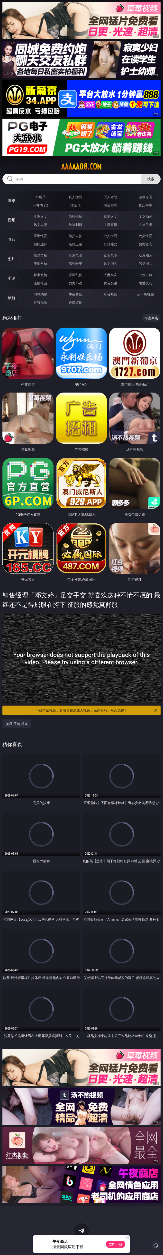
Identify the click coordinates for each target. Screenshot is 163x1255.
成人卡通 (110, 235)
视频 (11, 220)
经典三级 (75, 244)
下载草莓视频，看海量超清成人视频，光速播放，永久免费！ (97, 710)
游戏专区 (145, 197)
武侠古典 (145, 274)
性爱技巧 (145, 283)
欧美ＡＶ (110, 216)
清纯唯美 (75, 263)
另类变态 (145, 244)
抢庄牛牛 (145, 205)
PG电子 (40, 197)
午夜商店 (75, 294)
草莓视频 (110, 294)
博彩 (11, 200)
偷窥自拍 (40, 255)
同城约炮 (40, 294)
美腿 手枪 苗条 (17, 723)
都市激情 (40, 274)
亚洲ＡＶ (40, 216)
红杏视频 (40, 302)
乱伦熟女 (110, 244)
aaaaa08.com (81, 166)
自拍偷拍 (75, 216)
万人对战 (110, 197)
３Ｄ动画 (145, 216)
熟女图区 (110, 263)
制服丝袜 (40, 244)
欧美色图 (110, 255)
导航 (11, 297)
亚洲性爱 (40, 235)
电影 (11, 239)
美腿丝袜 (40, 263)
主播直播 (110, 224)
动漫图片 (145, 255)
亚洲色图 (75, 255)
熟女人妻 (40, 224)
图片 (11, 258)
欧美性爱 (145, 235)
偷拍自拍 (75, 235)
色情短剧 (75, 302)
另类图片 (145, 263)
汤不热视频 (145, 294)
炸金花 (75, 205)
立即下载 (115, 1244)
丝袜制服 (75, 224)
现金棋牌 (110, 205)
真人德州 (75, 197)
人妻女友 (110, 274)
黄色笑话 (110, 283)
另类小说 (75, 283)
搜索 (150, 179)
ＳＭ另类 (145, 224)
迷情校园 (40, 283)
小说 (11, 278)
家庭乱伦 (75, 274)
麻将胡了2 (40, 205)
